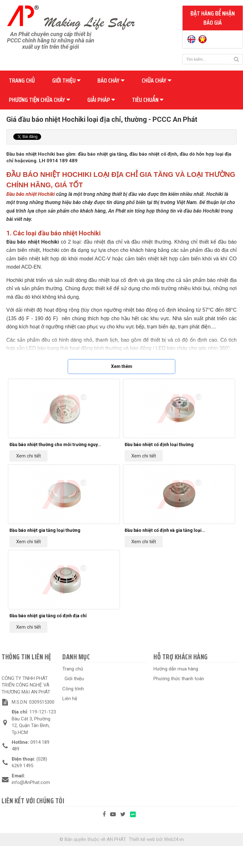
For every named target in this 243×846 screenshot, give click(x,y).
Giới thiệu (66, 80)
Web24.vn (174, 839)
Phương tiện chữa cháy (39, 100)
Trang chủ (22, 80)
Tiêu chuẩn (147, 100)
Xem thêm (121, 366)
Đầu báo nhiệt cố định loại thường (159, 444)
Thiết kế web (142, 839)
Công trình (73, 689)
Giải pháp (101, 100)
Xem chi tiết (28, 456)
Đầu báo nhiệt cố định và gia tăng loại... (165, 530)
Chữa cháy (156, 80)
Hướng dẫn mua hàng (175, 669)
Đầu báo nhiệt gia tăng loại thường (44, 530)
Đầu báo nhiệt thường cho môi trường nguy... (55, 444)
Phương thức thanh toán (178, 678)
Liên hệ (69, 698)
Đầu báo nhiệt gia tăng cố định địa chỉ (48, 615)
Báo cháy (110, 80)
